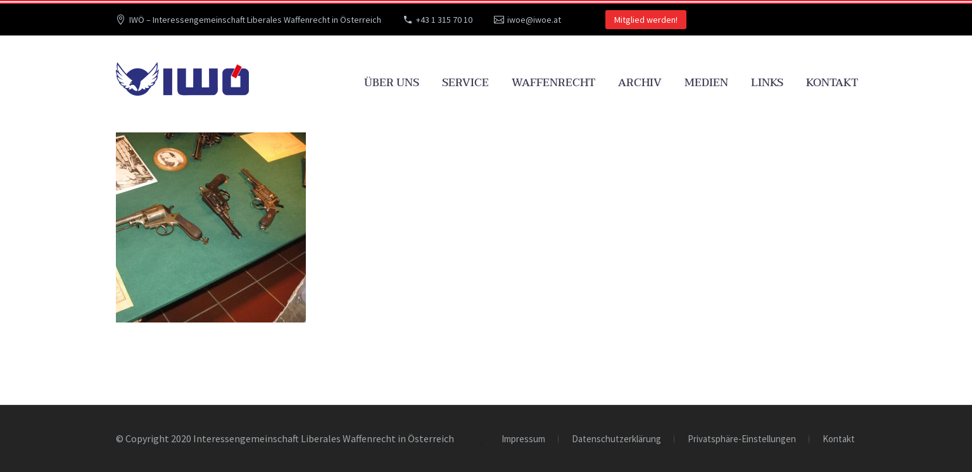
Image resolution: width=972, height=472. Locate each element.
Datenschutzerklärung (616, 439)
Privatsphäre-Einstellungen (742, 439)
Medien (706, 82)
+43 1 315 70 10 (444, 19)
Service (465, 82)
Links (767, 82)
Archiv (640, 82)
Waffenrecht (553, 82)
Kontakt (832, 82)
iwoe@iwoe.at (534, 19)
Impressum (523, 439)
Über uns (391, 82)
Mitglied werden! (646, 19)
